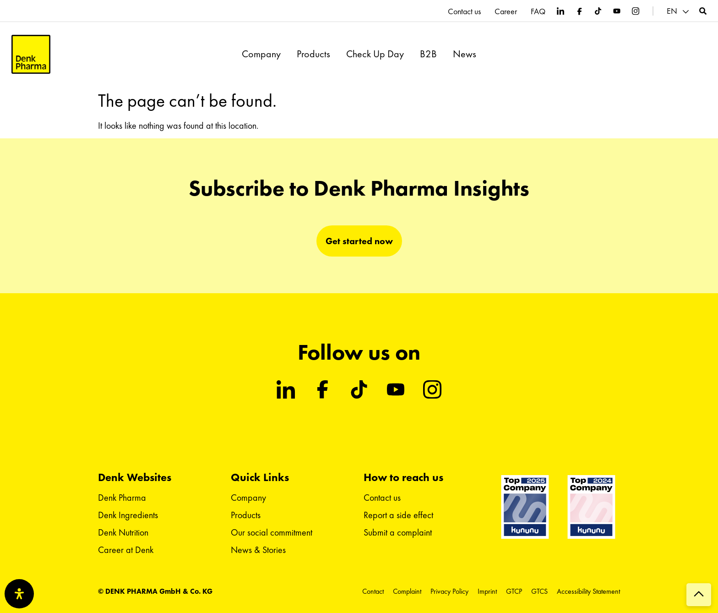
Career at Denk (125, 549)
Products (313, 54)
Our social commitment (271, 532)
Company (261, 54)
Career (506, 11)
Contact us (464, 11)
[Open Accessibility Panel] (19, 593)
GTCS (539, 591)
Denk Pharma (122, 497)
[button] (679, 11)
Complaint (407, 591)
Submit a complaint (398, 532)
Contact (373, 591)
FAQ (538, 11)
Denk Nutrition (123, 532)
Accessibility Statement (588, 591)
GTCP (514, 591)
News (464, 54)
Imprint (487, 591)
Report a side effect (398, 514)
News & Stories (258, 549)
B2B (428, 54)
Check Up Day (375, 54)
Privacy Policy (449, 591)
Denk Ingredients (128, 514)
